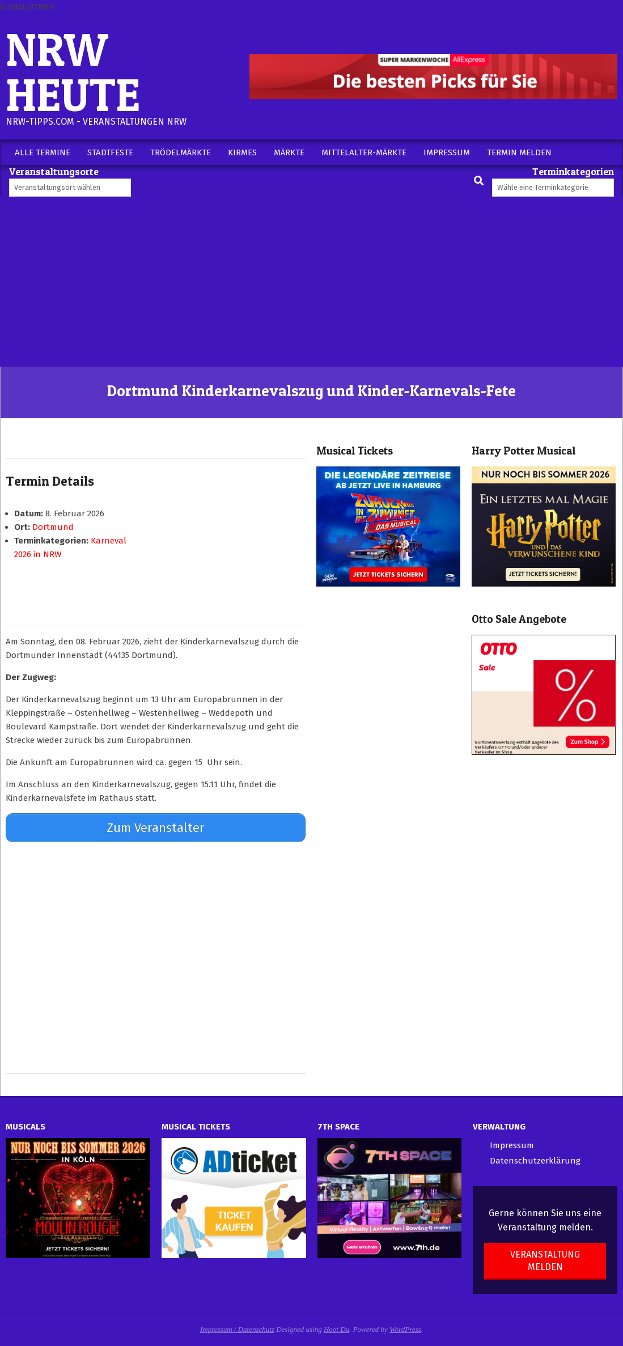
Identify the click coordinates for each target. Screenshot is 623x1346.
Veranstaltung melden (545, 1259)
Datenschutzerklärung (535, 1159)
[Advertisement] (311, 281)
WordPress (405, 1327)
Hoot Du (336, 1327)
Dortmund (53, 527)
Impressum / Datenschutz (237, 1327)
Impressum (512, 1144)
